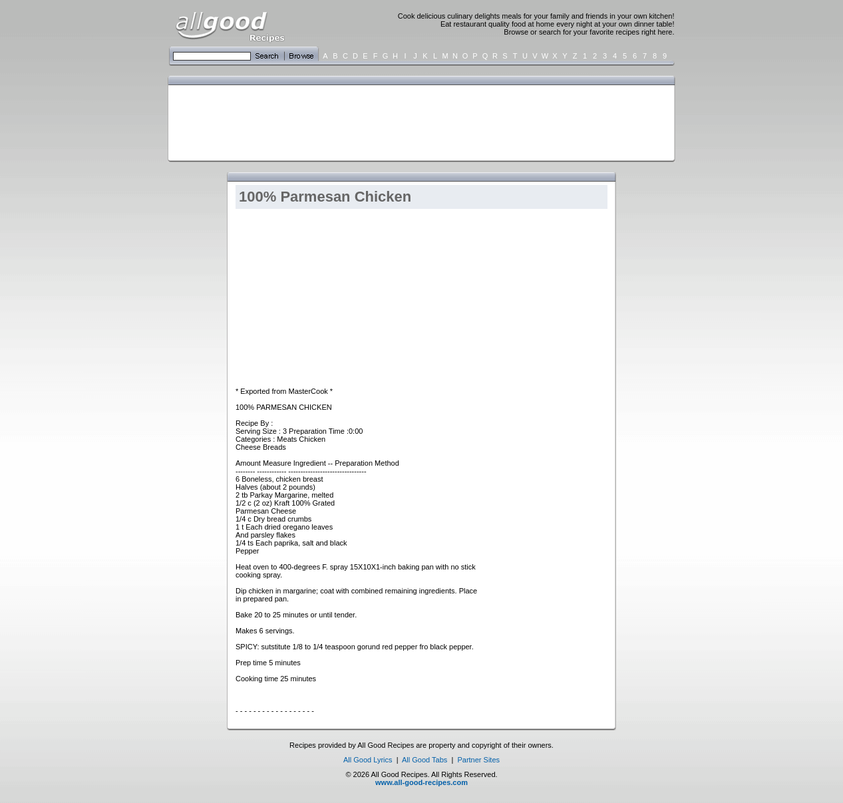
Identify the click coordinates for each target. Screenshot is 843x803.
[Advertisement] (418, 122)
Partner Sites (478, 760)
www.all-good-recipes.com (421, 782)
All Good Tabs (424, 760)
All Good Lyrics (368, 760)
